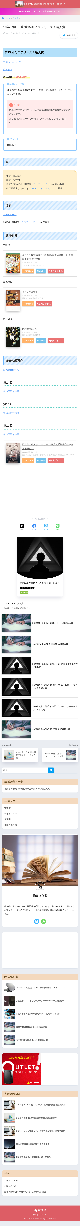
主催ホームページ (12, 66)
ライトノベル (11, 818)
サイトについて (12, 1185)
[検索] (51, 774)
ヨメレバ (34, 267)
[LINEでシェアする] (57, 531)
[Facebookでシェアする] (34, 531)
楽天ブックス (57, 275)
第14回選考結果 (11, 395)
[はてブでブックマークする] (46, 531)
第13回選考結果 (11, 417)
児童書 (7, 823)
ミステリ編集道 (30, 296)
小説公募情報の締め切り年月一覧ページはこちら (27, 792)
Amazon (29, 275)
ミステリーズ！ (41, 189)
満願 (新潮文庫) (30, 333)
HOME (40, 1215)
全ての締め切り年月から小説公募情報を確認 (26, 1196)
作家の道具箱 (11, 829)
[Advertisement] (40, 499)
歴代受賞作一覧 (11, 374)
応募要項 (7, 74)
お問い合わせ (11, 1190)
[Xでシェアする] (22, 531)
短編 (15, 612)
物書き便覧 (40, 6)
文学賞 (20, 607)
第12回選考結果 (11, 438)
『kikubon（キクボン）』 (41, 193)
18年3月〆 (26, 612)
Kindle (42, 275)
